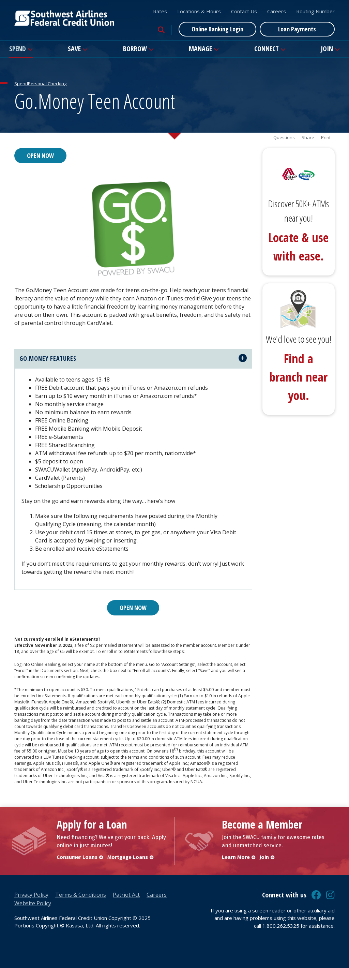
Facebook (316, 895)
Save (74, 48)
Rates (160, 11)
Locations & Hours (199, 11)
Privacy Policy (31, 894)
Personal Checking (47, 83)
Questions (284, 137)
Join (327, 48)
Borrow (135, 48)
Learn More (236, 857)
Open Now (40, 155)
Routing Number (315, 11)
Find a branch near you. (298, 377)
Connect (266, 48)
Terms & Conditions (80, 894)
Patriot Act (126, 894)
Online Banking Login (217, 29)
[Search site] (161, 30)
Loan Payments (297, 29)
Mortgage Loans (128, 857)
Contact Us (244, 11)
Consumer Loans (77, 857)
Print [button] (326, 137)
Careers (276, 11)
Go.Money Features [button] (47, 358)
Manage (200, 48)
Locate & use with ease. (298, 246)
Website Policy (32, 903)
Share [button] (308, 137)
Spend (17, 48)
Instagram (330, 895)
